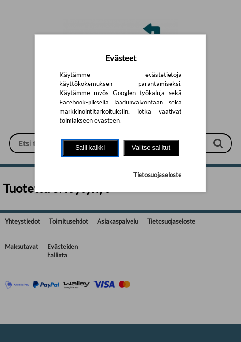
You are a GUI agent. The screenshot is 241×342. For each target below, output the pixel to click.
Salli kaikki (90, 147)
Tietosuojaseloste (157, 175)
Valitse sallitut (151, 147)
